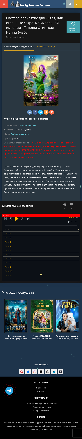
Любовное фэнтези (38, 118)
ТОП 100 (42, 387)
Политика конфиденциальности (41, 403)
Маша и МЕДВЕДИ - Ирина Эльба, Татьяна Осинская (41, 337)
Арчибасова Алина (27, 125)
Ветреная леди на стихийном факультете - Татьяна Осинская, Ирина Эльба (16, 337)
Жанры (42, 391)
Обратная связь (42, 410)
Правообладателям (42, 407)
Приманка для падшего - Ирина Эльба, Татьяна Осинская (67, 337)
